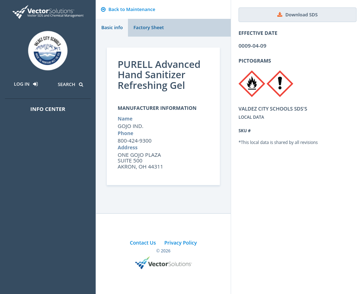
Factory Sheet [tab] (148, 27)
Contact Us (143, 242)
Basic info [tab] (112, 27)
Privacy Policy (180, 242)
